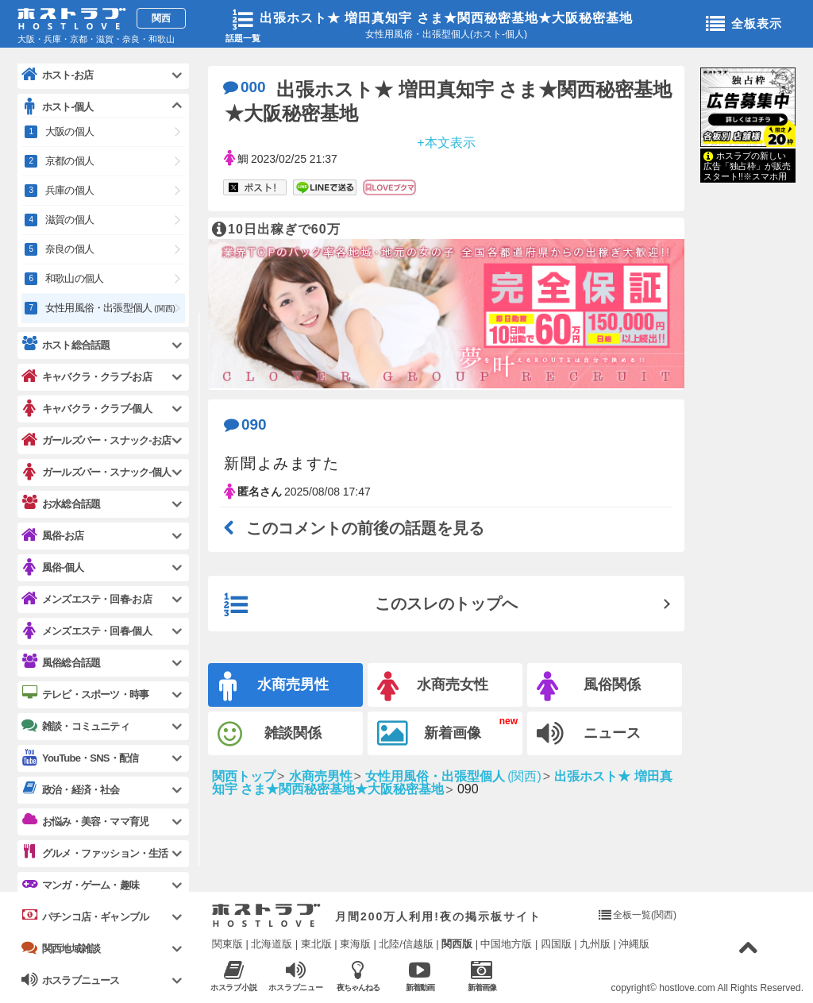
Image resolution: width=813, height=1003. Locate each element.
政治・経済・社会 (70, 789)
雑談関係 (270, 734)
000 (244, 87)
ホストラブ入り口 (266, 916)
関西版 (456, 944)
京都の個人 (69, 161)
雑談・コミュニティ (75, 725)
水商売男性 (274, 686)
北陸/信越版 (406, 944)
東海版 (355, 944)
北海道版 (271, 944)
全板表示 (744, 24)
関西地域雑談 (60, 948)
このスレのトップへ (371, 605)
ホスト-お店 (57, 75)
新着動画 (419, 975)
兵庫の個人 (69, 190)
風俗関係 (589, 686)
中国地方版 (506, 944)
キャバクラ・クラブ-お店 (86, 377)
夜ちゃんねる (357, 975)
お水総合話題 (60, 503)
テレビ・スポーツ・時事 (84, 694)
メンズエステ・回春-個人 (86, 631)
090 (245, 424)
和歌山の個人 (74, 278)
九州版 (595, 944)
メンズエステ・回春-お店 (86, 599)
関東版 (227, 944)
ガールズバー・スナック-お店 (96, 440)
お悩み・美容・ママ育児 (84, 821)
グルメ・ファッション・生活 (94, 853)
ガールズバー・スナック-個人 (96, 472)
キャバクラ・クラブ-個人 (86, 408)
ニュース (589, 733)
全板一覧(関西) (644, 914)
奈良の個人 (69, 249)
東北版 (316, 944)
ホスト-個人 (57, 107)
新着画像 (429, 733)
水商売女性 (432, 686)
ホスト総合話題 (65, 344)
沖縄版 (633, 944)
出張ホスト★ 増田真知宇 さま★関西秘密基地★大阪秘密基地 (446, 18)
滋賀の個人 (69, 220)
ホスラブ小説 (234, 975)
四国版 (556, 944)
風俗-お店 (52, 535)
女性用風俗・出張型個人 (110, 308)
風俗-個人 (52, 567)
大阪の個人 (69, 131)
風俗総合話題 (60, 662)
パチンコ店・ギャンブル (84, 916)
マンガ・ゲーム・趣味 (80, 884)
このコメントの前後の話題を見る (354, 528)
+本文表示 (446, 142)
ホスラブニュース (296, 976)
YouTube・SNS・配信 (79, 758)
